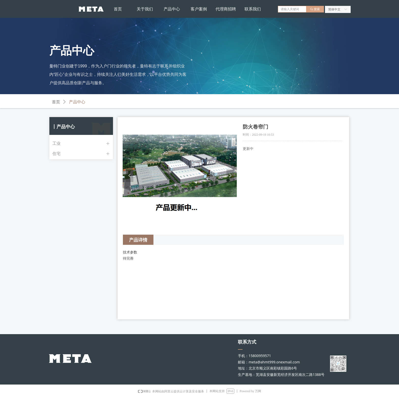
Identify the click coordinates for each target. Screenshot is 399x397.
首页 (56, 102)
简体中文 (334, 9)
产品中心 (77, 102)
